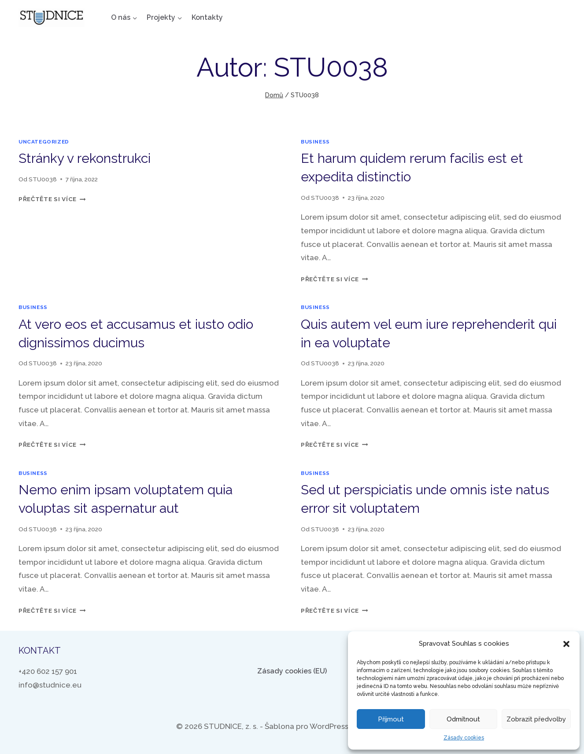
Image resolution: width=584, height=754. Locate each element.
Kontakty (207, 17)
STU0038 (43, 179)
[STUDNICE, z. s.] (51, 17)
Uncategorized (43, 142)
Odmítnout (463, 719)
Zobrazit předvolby (536, 719)
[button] (566, 644)
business (315, 142)
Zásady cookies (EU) (292, 671)
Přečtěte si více (51, 198)
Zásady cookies (464, 738)
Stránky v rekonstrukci (84, 158)
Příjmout (391, 719)
